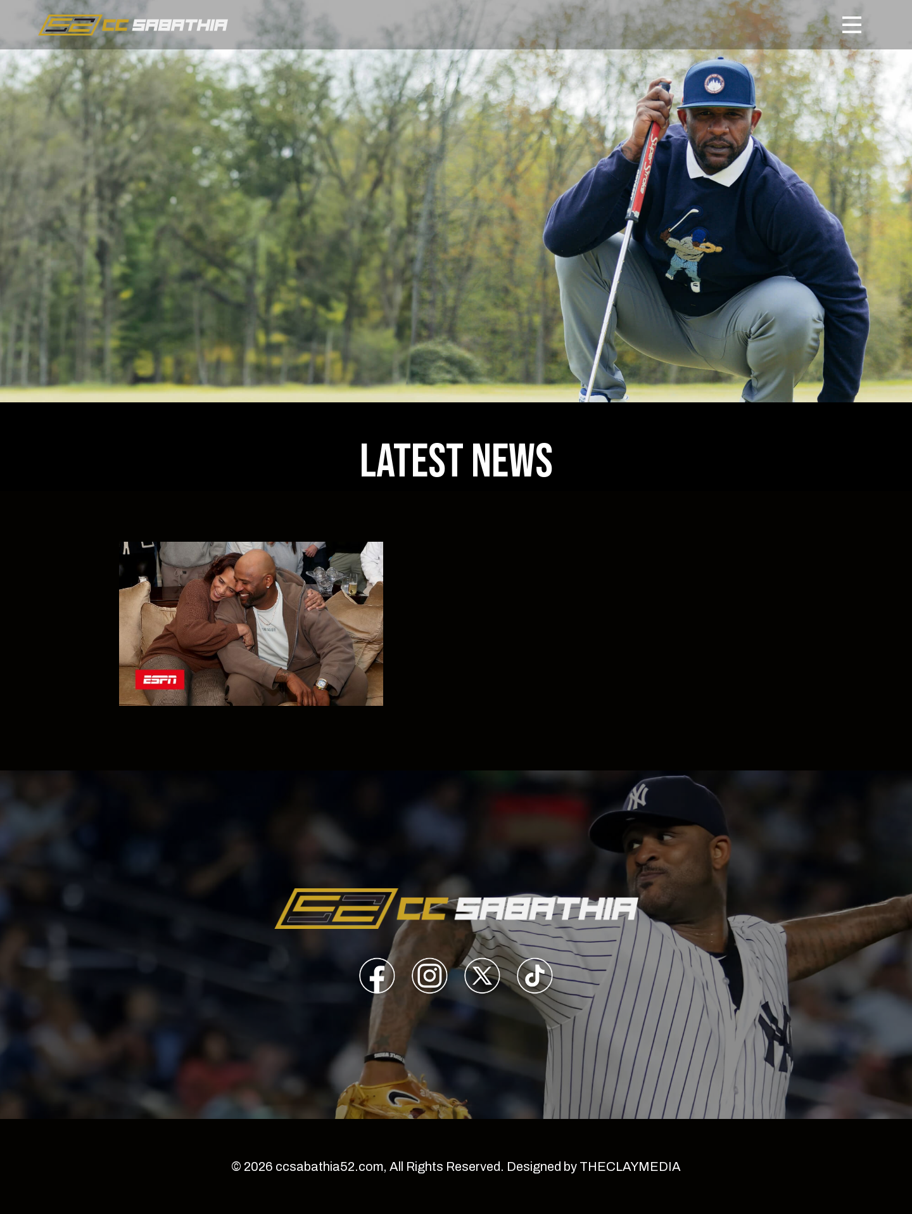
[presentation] (377, 978)
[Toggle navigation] (852, 25)
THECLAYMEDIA (630, 1166)
